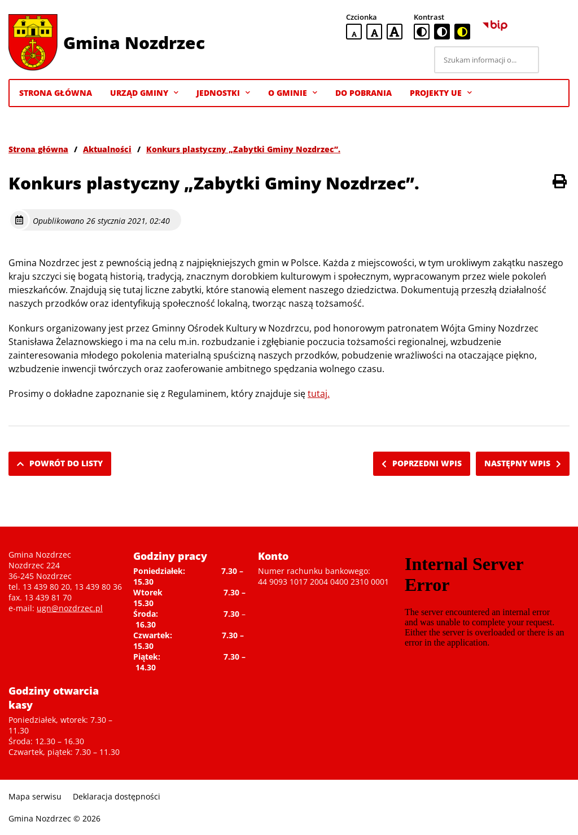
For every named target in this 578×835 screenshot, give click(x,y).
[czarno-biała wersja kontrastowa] (442, 31)
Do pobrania (363, 92)
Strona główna (38, 149)
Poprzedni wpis (422, 463)
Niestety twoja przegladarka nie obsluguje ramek (485, 605)
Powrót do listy (60, 463)
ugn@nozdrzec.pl (70, 608)
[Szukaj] (556, 59)
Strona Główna (55, 92)
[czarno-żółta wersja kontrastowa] (462, 31)
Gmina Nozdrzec (134, 42)
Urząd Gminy (144, 93)
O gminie (292, 93)
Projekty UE (441, 93)
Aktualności (107, 149)
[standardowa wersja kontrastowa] (422, 31)
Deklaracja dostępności (116, 796)
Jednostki (223, 93)
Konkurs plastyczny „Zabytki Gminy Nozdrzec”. (243, 149)
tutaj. (319, 393)
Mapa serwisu (35, 796)
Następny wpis (522, 463)
